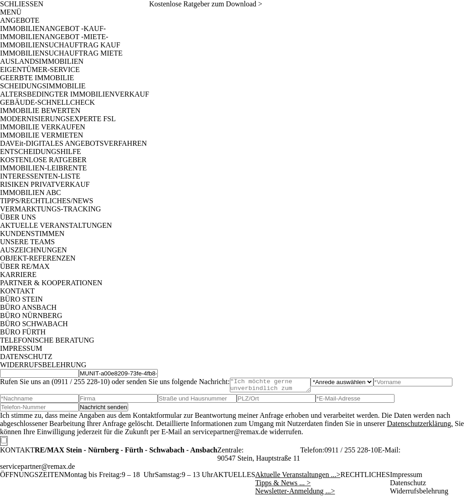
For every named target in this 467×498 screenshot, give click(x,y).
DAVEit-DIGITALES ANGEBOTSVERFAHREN (73, 143)
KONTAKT (17, 291)
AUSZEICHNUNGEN (33, 250)
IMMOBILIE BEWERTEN (40, 110)
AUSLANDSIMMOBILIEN (41, 61)
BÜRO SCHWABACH (34, 324)
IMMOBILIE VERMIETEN (41, 135)
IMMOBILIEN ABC (30, 192)
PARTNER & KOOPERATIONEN (51, 283)
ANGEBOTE (19, 20)
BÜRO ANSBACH (28, 307)
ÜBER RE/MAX (25, 266)
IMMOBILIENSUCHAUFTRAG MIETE (61, 53)
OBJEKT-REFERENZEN (38, 258)
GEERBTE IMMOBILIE (37, 78)
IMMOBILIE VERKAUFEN (42, 127)
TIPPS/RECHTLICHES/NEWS (46, 201)
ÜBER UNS (18, 217)
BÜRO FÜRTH (23, 332)
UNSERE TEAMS (27, 242)
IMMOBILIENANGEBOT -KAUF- (53, 28)
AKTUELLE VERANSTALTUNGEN (56, 225)
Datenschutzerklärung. (420, 426)
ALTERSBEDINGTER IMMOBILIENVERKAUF (74, 94)
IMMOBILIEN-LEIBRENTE (43, 168)
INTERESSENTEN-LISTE (40, 176)
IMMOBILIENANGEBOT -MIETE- (54, 37)
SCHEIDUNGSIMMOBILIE (43, 86)
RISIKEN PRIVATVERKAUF (45, 184)
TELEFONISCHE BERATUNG (47, 340)
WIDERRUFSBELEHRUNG (43, 365)
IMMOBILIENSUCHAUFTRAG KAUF (60, 45)
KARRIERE (18, 274)
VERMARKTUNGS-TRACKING (50, 209)
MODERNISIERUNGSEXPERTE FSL (58, 119)
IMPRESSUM (21, 348)
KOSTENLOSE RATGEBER (43, 160)
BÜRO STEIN (21, 299)
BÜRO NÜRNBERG (31, 315)
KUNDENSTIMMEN (32, 233)
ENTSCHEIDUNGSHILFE (40, 151)
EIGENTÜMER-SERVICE (40, 69)
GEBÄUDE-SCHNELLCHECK (47, 102)
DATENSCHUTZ (26, 356)
